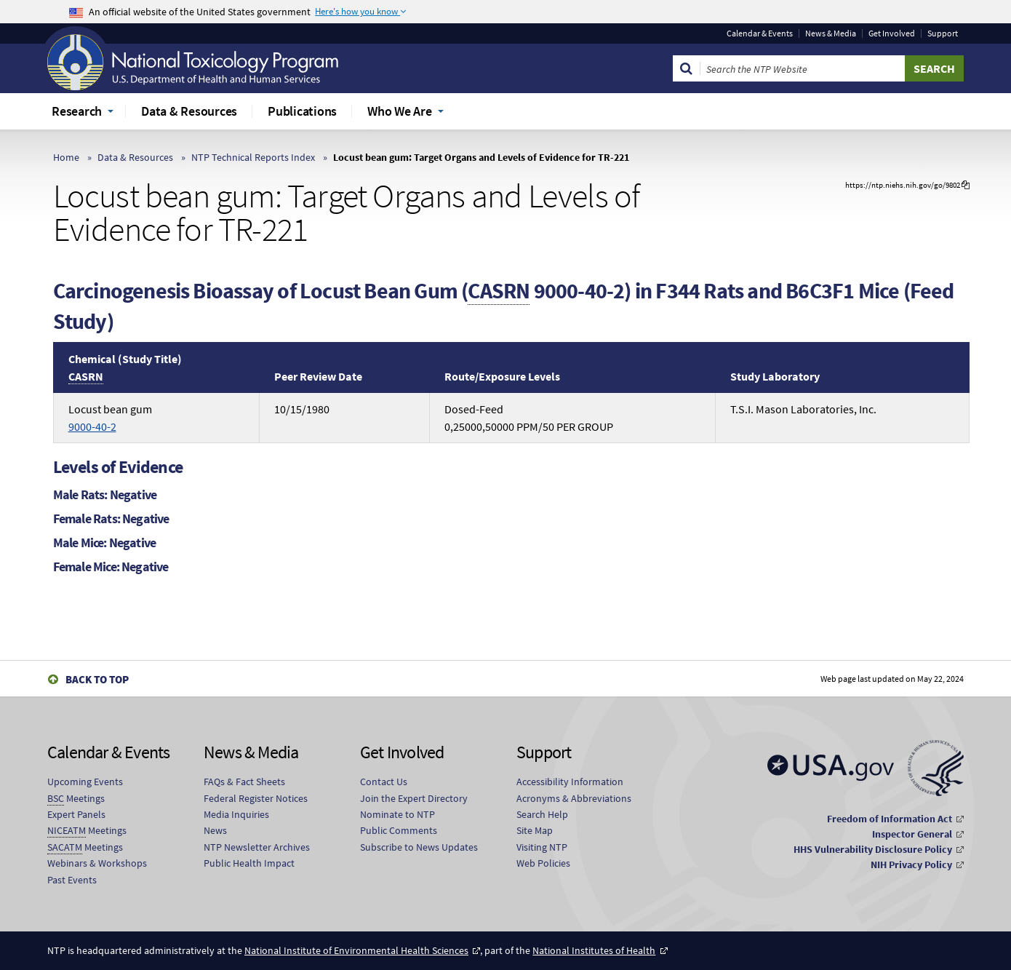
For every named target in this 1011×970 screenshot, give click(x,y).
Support (942, 33)
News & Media (830, 33)
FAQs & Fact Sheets (244, 781)
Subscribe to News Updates (419, 847)
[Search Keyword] (802, 68)
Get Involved (891, 33)
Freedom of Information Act (889, 818)
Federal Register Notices (256, 798)
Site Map (534, 830)
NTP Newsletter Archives (257, 847)
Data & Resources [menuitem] (189, 111)
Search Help (542, 814)
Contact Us (383, 781)
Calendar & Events (760, 33)
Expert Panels (76, 814)
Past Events (72, 879)
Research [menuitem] (77, 111)
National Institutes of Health (593, 950)
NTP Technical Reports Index (253, 157)
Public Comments (398, 830)
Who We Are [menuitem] (399, 111)
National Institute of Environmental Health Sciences (356, 950)
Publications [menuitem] (302, 111)
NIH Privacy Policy (911, 864)
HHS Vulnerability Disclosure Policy (873, 849)
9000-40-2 (92, 426)
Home (66, 157)
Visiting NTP (541, 847)
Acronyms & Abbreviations (573, 798)
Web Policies (543, 863)
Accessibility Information (569, 781)
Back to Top (97, 679)
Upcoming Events (85, 781)
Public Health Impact (249, 863)
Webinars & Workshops (97, 863)
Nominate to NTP (397, 814)
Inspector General (912, 833)
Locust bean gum (110, 418)
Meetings (76, 799)
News (215, 830)
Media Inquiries (236, 814)
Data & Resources (135, 157)
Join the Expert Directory (414, 798)
